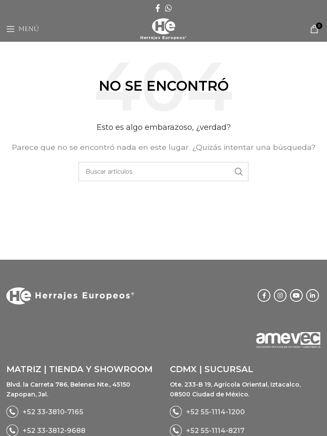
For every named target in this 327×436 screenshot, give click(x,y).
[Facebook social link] (158, 8)
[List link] (81, 412)
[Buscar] (163, 171)
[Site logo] (163, 28)
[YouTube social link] (296, 295)
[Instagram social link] (280, 295)
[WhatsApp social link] (169, 8)
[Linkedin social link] (312, 295)
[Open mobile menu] (22, 28)
